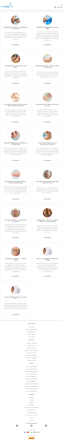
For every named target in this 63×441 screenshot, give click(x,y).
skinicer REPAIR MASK (31, 374)
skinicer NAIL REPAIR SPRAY (31, 388)
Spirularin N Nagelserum (31, 355)
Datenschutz (31, 405)
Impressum (31, 402)
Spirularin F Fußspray (31, 343)
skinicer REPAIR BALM (31, 376)
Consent (31, 417)
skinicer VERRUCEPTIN (31, 391)
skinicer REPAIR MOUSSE (31, 378)
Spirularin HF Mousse (31, 347)
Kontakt (31, 400)
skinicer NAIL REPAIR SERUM (31, 386)
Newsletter (31, 397)
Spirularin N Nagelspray (31, 357)
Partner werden (31, 334)
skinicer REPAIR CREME (31, 366)
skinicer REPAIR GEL (31, 381)
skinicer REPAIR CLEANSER (31, 371)
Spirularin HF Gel (31, 345)
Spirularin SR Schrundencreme (31, 350)
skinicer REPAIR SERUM (31, 369)
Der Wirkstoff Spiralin (31, 331)
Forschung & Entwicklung (31, 329)
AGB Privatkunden (31, 409)
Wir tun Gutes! (31, 336)
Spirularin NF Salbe (31, 360)
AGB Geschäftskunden (31, 412)
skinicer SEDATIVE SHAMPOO (31, 383)
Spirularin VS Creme (31, 352)
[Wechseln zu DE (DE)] (61, 5)
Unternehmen (32, 326)
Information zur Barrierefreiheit (31, 407)
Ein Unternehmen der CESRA (31, 414)
